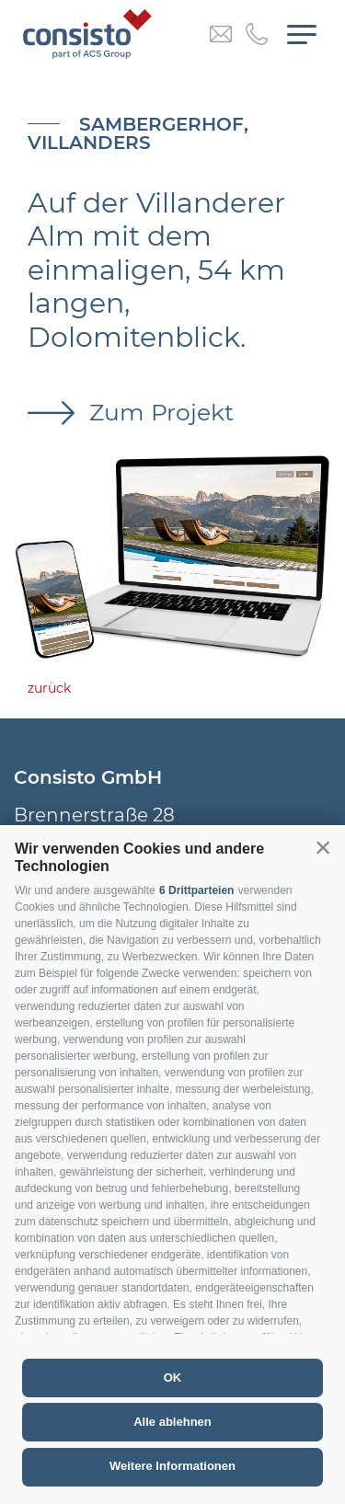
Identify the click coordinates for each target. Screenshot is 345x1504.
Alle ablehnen (172, 1422)
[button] (323, 847)
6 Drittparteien (196, 890)
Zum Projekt (158, 412)
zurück (49, 688)
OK (173, 1377)
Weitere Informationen (172, 1466)
